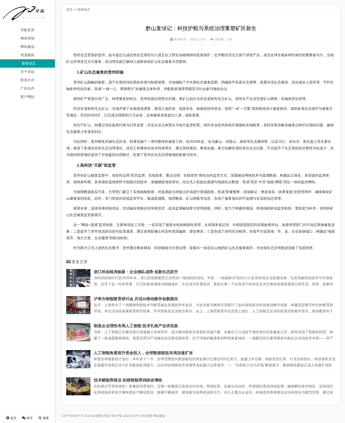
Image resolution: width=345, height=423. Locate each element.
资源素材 (27, 55)
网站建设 (27, 47)
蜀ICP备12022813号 (125, 416)
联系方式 (27, 80)
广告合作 (27, 88)
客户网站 (27, 97)
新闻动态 (29, 63)
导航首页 (27, 30)
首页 (69, 9)
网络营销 (27, 38)
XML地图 (146, 416)
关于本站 (27, 72)
